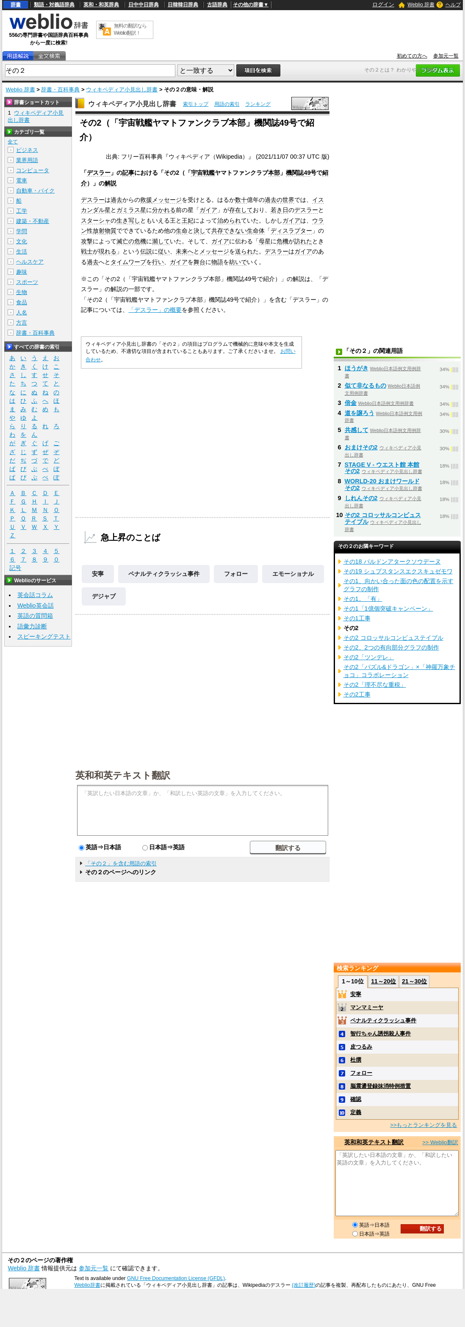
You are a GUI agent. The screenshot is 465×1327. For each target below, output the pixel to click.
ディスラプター (291, 230)
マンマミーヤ (366, 1007)
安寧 (98, 573)
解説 (110, 183)
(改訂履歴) (304, 1285)
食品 (21, 302)
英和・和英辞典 (101, 5)
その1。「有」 (362, 598)
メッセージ (167, 199)
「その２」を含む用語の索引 (121, 863)
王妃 (188, 220)
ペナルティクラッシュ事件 (163, 573)
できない (235, 230)
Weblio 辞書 (421, 5)
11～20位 (383, 981)
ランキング (258, 104)
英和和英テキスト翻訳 (122, 774)
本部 (274, 172)
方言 (21, 322)
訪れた (303, 241)
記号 (15, 568)
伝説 (146, 251)
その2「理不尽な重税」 (374, 684)
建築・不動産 (32, 221)
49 (307, 172)
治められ (229, 220)
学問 (21, 231)
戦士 (87, 251)
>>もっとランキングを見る (423, 1125)
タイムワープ (128, 262)
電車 (21, 180)
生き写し (128, 220)
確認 (355, 1099)
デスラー (99, 172)
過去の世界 (279, 199)
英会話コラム (35, 595)
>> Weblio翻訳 (440, 1142)
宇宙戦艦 (203, 172)
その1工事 (357, 618)
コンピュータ (32, 170)
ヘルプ (453, 5)
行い (158, 262)
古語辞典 (217, 5)
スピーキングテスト (44, 636)
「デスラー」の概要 (155, 309)
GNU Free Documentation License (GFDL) (176, 1278)
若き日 (279, 209)
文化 (21, 241)
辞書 (16, 5)
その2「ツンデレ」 (368, 657)
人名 (21, 312)
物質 (110, 230)
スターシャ (96, 220)
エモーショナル (293, 573)
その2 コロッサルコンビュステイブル (393, 637)
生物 (21, 292)
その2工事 (357, 694)
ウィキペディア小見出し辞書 (122, 89)
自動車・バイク (35, 190)
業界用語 (27, 160)
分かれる (164, 209)
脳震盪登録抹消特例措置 (380, 1086)
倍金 (351, 402)
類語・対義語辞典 (54, 5)
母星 (265, 241)
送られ (244, 251)
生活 (21, 251)
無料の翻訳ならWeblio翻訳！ (130, 29)
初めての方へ (412, 56)
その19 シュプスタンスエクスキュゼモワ (398, 571)
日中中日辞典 (143, 5)
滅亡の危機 (131, 241)
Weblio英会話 (35, 605)
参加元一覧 (446, 56)
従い (164, 251)
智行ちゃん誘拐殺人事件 (380, 1033)
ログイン (383, 4)
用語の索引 (227, 104)
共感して (356, 430)
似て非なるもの (365, 385)
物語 (217, 262)
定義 (355, 1112)
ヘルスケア (30, 262)
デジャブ (104, 596)
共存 (217, 230)
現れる (107, 251)
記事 (128, 172)
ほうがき (356, 368)
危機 (282, 241)
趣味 (21, 272)
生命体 (256, 230)
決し (199, 230)
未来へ (185, 251)
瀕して (161, 241)
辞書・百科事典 (60, 89)
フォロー (236, 573)
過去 (116, 199)
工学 (21, 211)
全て (13, 141)
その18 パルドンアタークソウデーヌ (392, 561)
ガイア (208, 209)
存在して (241, 209)
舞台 (199, 262)
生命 (182, 230)
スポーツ (27, 282)
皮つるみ (361, 1046)
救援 (146, 199)
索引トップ (195, 104)
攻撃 (87, 241)
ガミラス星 (131, 209)
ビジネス (27, 150)
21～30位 (414, 981)
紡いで (238, 262)
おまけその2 (361, 447)
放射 (99, 230)
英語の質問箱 (35, 615)
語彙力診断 (32, 626)
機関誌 (295, 172)
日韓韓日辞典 (183, 5)
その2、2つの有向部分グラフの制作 (391, 647)
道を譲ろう (359, 413)
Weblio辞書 (87, 1285)
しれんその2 (361, 498)
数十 (241, 199)
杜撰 (355, 1060)
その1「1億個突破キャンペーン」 (388, 608)
